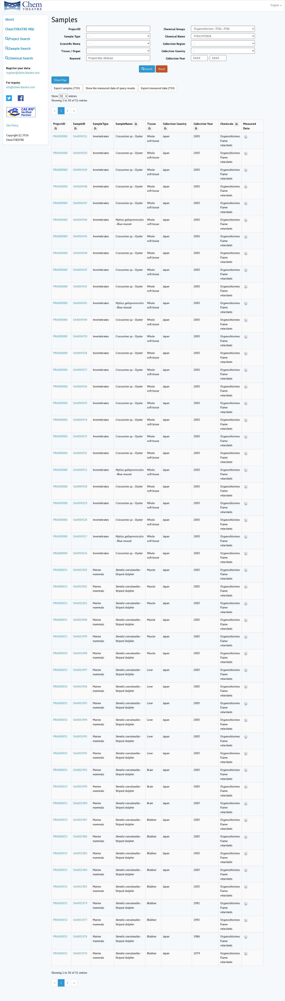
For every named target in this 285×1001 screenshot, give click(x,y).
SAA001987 (80, 820)
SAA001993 (80, 736)
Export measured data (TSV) (158, 88)
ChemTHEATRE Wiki (19, 29)
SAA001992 (80, 753)
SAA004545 (80, 236)
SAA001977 (80, 920)
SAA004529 (80, 503)
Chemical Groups (174, 29)
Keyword (75, 58)
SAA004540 (80, 319)
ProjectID (74, 29)
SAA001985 (80, 853)
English (276, 5)
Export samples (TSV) (67, 88)
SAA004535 (80, 403)
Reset (161, 69)
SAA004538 (80, 353)
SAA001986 (80, 836)
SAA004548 (80, 186)
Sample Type (72, 36)
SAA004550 (80, 153)
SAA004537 (80, 370)
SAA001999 (80, 636)
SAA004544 (80, 253)
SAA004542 (80, 286)
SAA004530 (80, 486)
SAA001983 (80, 886)
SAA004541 (80, 303)
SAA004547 (80, 203)
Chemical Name (175, 36)
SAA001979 (80, 903)
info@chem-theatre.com (20, 87)
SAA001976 (80, 936)
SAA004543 (80, 270)
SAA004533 (80, 436)
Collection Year (175, 58)
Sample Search (17, 48)
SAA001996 (80, 686)
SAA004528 (80, 519)
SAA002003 (80, 570)
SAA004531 (80, 470)
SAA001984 (80, 870)
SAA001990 (80, 786)
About (9, 19)
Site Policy (12, 125)
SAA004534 (80, 419)
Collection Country (173, 51)
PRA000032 (60, 570)
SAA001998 (80, 653)
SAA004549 (80, 170)
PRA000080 (60, 136)
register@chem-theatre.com (23, 72)
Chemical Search (19, 58)
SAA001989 (80, 803)
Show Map (60, 80)
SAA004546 (80, 219)
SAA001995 (80, 703)
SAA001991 (80, 770)
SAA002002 (80, 586)
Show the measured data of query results (110, 88)
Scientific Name (70, 44)
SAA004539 (80, 336)
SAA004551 (80, 136)
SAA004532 (80, 453)
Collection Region (174, 44)
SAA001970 (80, 953)
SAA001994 (80, 720)
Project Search (17, 39)
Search (147, 69)
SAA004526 (80, 553)
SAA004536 (80, 386)
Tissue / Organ (70, 51)
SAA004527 (80, 536)
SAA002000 (80, 620)
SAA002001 (80, 603)
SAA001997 (80, 670)
